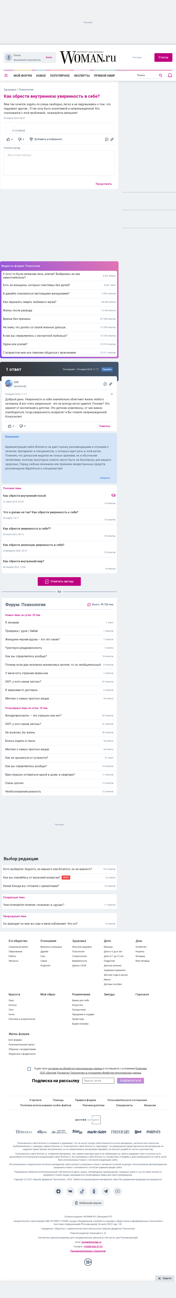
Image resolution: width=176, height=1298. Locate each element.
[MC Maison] (59, 1132)
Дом (139, 941)
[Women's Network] (88, 1123)
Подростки (109, 961)
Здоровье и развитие (115, 970)
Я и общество (18, 941)
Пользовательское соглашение (127, 1100)
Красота (14, 994)
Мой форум (23, 75)
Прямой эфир (104, 75)
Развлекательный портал (21, 1044)
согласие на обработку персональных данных (75, 1068)
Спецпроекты (124, 1105)
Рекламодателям (94, 1105)
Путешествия (79, 1010)
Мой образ (47, 994)
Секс (42, 956)
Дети (107, 941)
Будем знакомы (80, 1024)
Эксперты (82, 75)
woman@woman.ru (91, 1242)
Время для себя (80, 1000)
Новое (41, 75)
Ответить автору (12, 148)
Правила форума (85, 1100)
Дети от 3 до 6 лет (113, 951)
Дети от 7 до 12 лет (114, 956)
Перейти (107, 369)
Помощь (58, 1100)
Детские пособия (113, 984)
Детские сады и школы (116, 975)
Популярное (60, 75)
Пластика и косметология (22, 1019)
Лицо (11, 1000)
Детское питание (112, 965)
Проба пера (78, 1019)
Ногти (11, 1014)
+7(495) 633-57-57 (93, 1246)
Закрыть (105, 477)
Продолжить (104, 183)
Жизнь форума (19, 1034)
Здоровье (10, 89)
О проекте (35, 1100)
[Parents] (153, 1132)
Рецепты (140, 951)
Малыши (108, 947)
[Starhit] (77, 1132)
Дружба (44, 951)
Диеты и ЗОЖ (79, 965)
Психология (78, 951)
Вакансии (150, 1105)
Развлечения (81, 994)
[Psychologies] (120, 1132)
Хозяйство (141, 947)
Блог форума (15, 1040)
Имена (107, 979)
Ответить (104, 426)
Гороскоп (142, 994)
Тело (11, 1010)
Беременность (79, 961)
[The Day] (42, 1132)
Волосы (13, 1005)
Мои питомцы (143, 961)
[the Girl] (138, 1132)
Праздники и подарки (83, 1014)
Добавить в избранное (48, 139)
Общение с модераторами (22, 1049)
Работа (12, 956)
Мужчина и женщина (51, 947)
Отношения (48, 941)
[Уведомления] (170, 75)
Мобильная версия (90, 1203)
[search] (149, 75)
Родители (45, 965)
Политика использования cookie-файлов (45, 1105)
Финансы (13, 961)
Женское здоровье (82, 947)
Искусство (77, 1005)
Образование (15, 951)
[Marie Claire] (97, 1132)
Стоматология (79, 956)
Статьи (163, 57)
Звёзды (109, 994)
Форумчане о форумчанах (22, 1054)
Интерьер (140, 956)
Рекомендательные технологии (88, 1251)
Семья (43, 961)
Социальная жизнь (18, 947)
